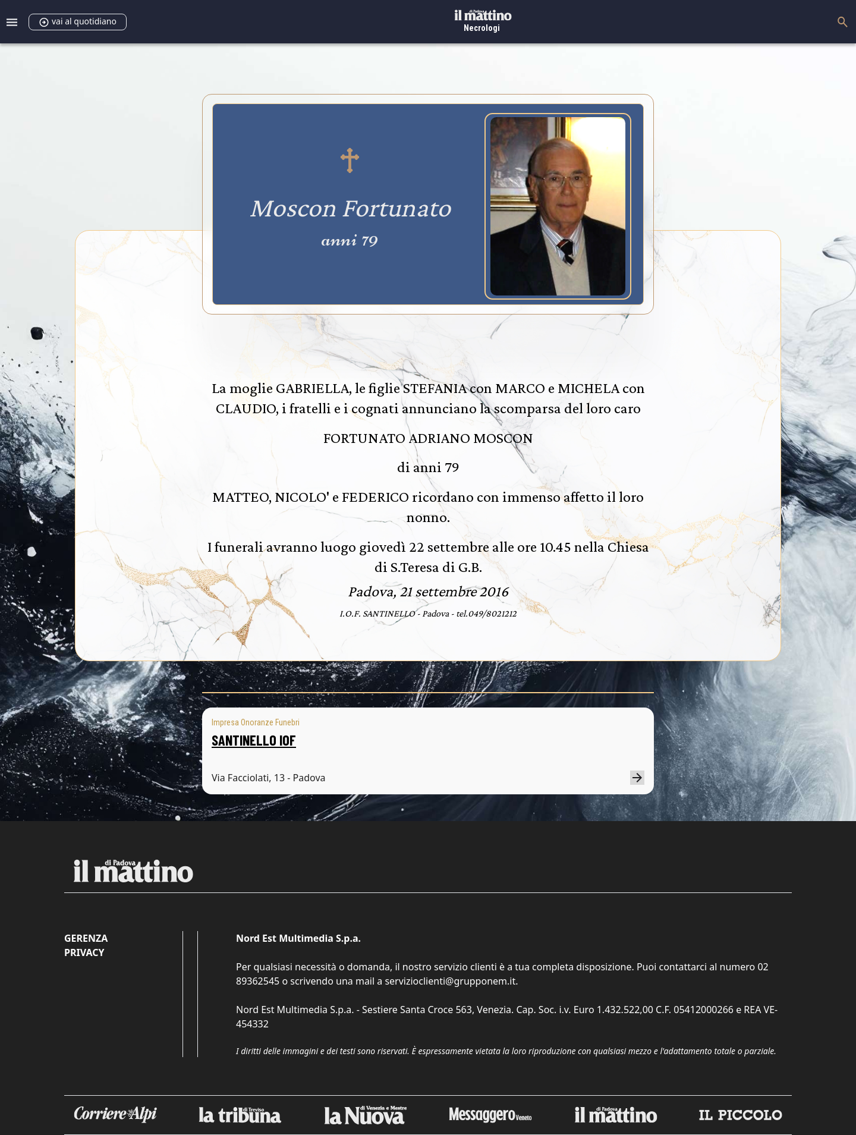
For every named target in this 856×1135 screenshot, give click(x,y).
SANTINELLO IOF (254, 740)
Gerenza (86, 938)
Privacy (84, 952)
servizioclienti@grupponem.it (450, 981)
